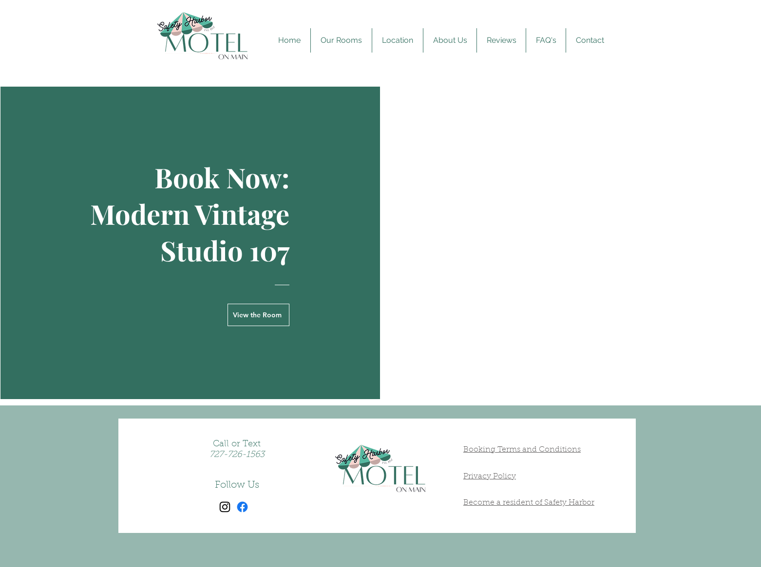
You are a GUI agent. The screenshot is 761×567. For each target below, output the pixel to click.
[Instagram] (225, 507)
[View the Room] (258, 315)
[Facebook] (242, 507)
